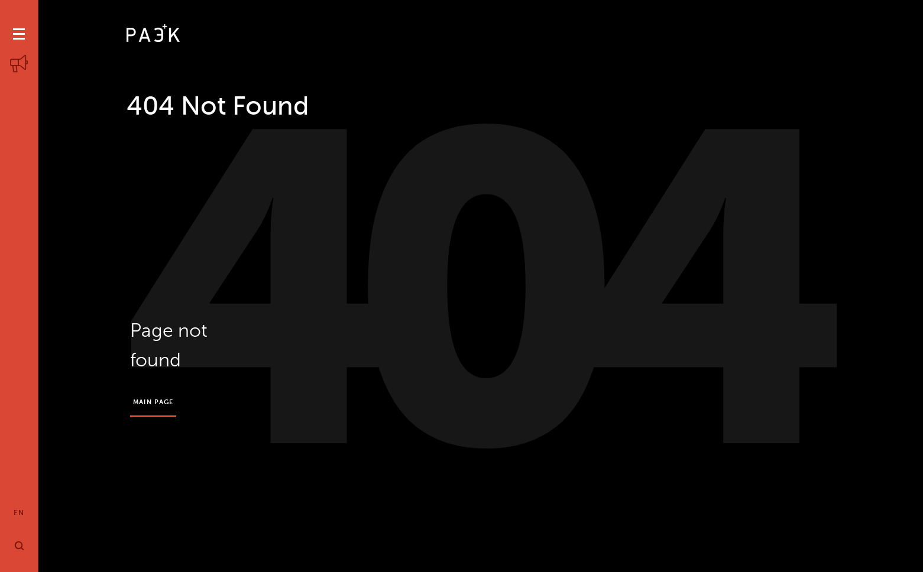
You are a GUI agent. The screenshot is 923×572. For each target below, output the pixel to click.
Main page (153, 402)
